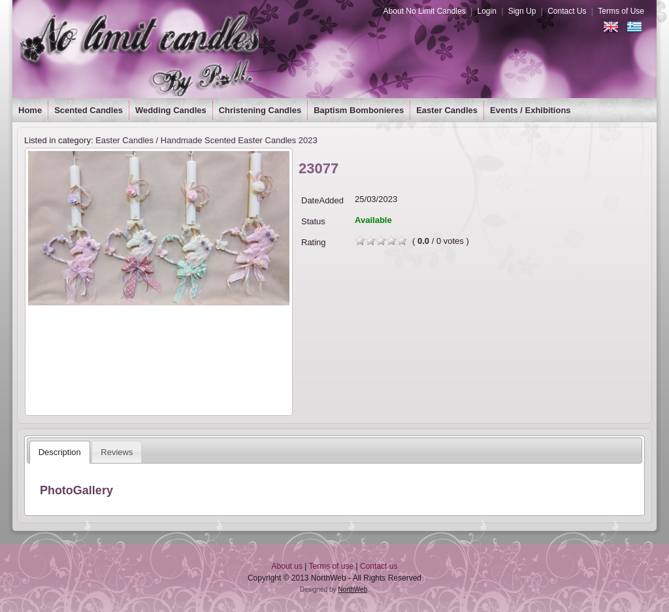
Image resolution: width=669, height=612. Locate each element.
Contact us (378, 566)
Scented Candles (88, 110)
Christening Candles (260, 110)
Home (30, 110)
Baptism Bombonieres (359, 110)
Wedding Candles (170, 110)
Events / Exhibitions (530, 110)
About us (287, 566)
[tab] (59, 452)
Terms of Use (621, 11)
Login (486, 11)
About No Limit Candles (424, 11)
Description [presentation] (60, 452)
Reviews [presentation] (117, 452)
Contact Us (566, 11)
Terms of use (331, 566)
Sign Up (522, 11)
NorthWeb (352, 589)
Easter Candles (447, 110)
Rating (313, 242)
